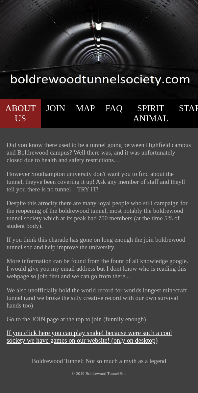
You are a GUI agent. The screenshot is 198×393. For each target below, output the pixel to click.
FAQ (114, 108)
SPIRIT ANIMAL (150, 113)
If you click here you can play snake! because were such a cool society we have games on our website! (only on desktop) (89, 336)
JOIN (55, 108)
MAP (85, 108)
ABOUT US (20, 113)
